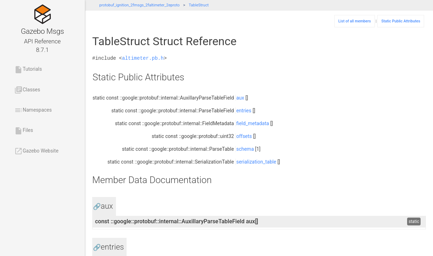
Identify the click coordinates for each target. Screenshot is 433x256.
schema (245, 149)
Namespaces (33, 110)
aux (240, 98)
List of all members (354, 21)
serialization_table (256, 162)
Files (23, 131)
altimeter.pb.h (143, 58)
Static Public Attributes (400, 21)
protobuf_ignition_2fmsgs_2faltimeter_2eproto (139, 5)
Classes (27, 90)
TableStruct (199, 5)
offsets (244, 136)
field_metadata (252, 123)
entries (243, 110)
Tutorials (28, 69)
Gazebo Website (36, 151)
